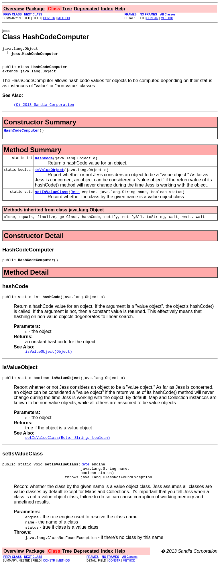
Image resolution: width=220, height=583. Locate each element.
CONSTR (49, 18)
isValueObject (49, 175)
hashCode (44, 163)
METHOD (64, 18)
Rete (75, 198)
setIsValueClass (51, 198)
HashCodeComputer (22, 134)
